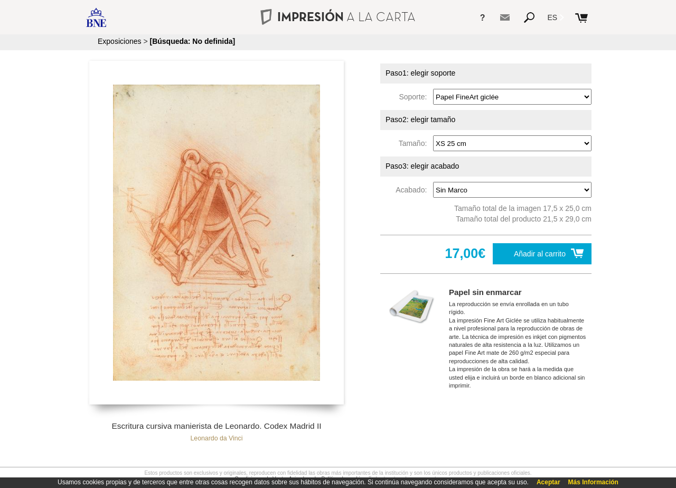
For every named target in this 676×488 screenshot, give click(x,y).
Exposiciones (120, 41)
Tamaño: (415, 143)
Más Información (593, 482)
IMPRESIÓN (337, 16)
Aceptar (548, 482)
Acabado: (413, 190)
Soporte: (415, 97)
